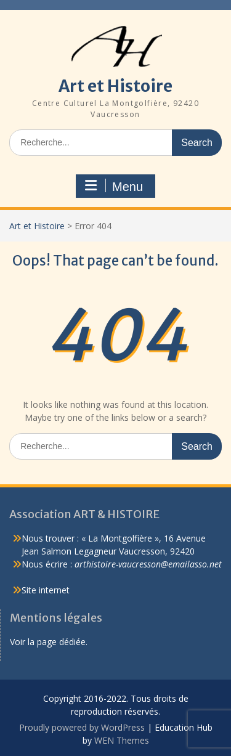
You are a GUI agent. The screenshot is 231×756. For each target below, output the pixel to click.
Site (30, 590)
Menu (114, 186)
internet (54, 590)
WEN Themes (121, 740)
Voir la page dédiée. (48, 642)
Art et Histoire (115, 86)
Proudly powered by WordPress (82, 727)
